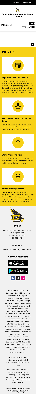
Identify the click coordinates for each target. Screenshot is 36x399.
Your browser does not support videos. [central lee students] (18, 39)
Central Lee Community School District (17, 250)
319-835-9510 (17, 238)
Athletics (15, 3)
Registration (26, 3)
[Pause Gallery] (32, 44)
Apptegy (22, 392)
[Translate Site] (27, 27)
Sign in (32, 23)
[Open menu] (7, 25)
